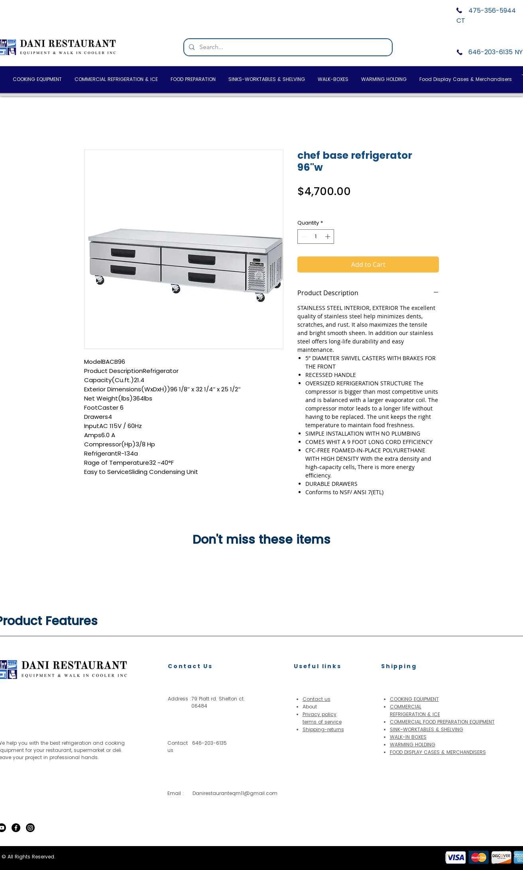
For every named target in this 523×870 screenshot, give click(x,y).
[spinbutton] (316, 236)
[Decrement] (303, 236)
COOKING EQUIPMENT (414, 699)
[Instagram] (30, 827)
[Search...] (287, 47)
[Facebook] (16, 827)
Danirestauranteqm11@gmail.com (235, 793)
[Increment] (328, 236)
